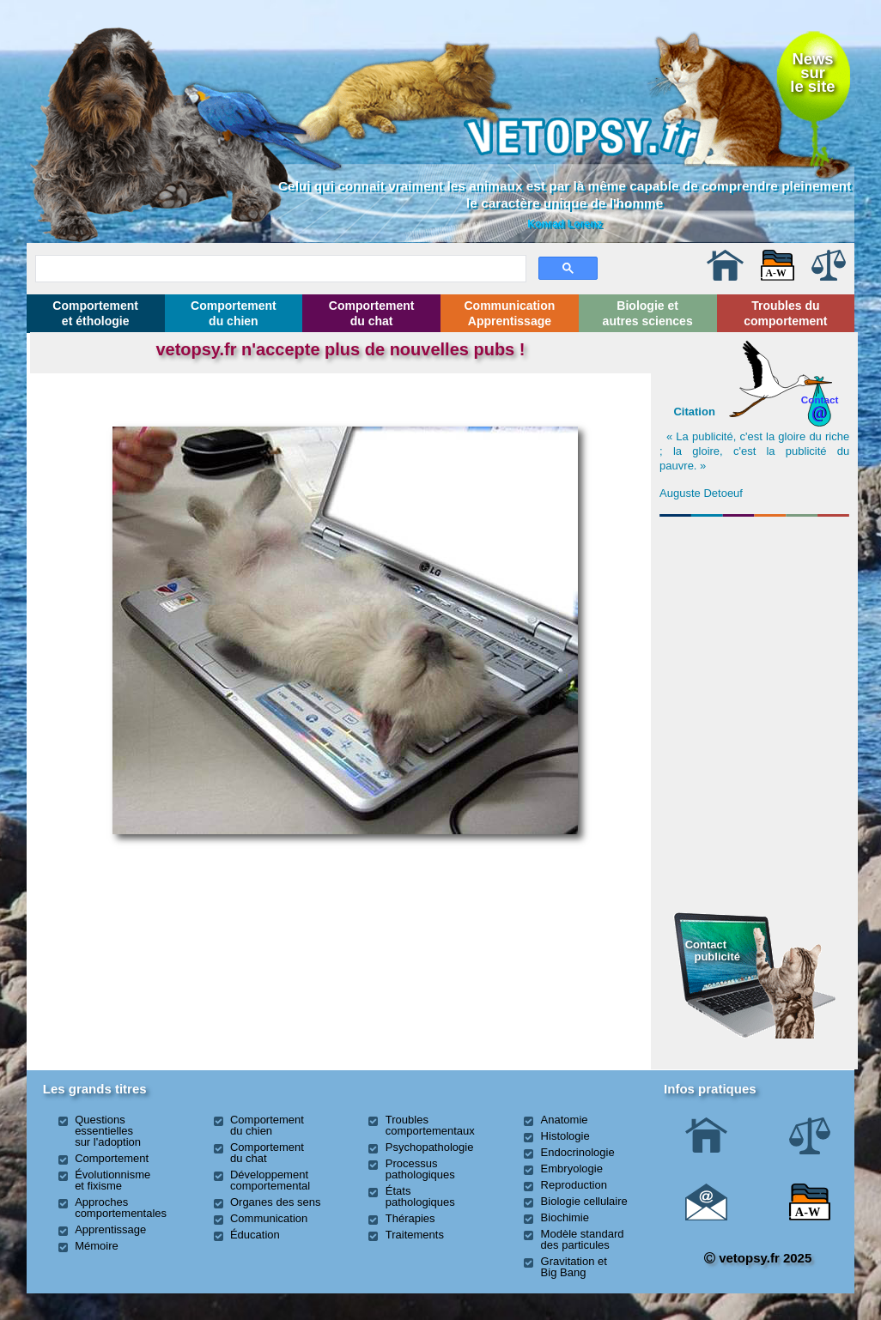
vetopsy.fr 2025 (757, 1257)
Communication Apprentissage (510, 313)
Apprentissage (110, 1229)
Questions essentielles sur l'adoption (108, 1130)
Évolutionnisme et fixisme (112, 1180)
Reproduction (574, 1184)
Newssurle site (812, 73)
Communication (268, 1218)
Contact (820, 399)
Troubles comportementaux (430, 1125)
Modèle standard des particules (582, 1239)
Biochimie (565, 1217)
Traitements (415, 1234)
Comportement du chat (372, 313)
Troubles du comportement (785, 313)
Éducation (255, 1234)
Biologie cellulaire (584, 1201)
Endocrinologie (578, 1152)
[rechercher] (279, 266)
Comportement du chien (233, 313)
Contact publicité (712, 950)
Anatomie (564, 1119)
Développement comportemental (270, 1180)
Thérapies (410, 1218)
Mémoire (96, 1245)
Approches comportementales (121, 1208)
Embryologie (572, 1168)
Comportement (112, 1158)
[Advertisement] (755, 616)
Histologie (565, 1135)
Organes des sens (275, 1202)
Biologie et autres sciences (648, 313)
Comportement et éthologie (95, 313)
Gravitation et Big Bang (574, 1267)
